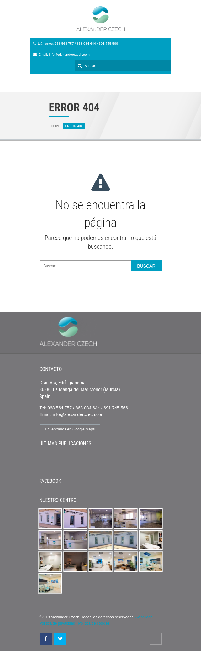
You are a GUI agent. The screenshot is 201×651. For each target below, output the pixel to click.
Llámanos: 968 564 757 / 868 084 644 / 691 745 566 (78, 43)
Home (56, 126)
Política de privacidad (57, 623)
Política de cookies (93, 623)
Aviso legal (144, 617)
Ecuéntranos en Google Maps (70, 429)
